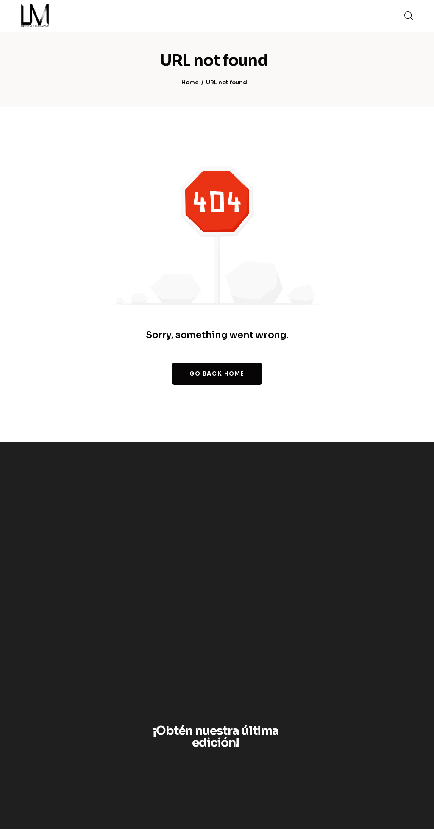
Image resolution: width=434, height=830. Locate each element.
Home (190, 83)
